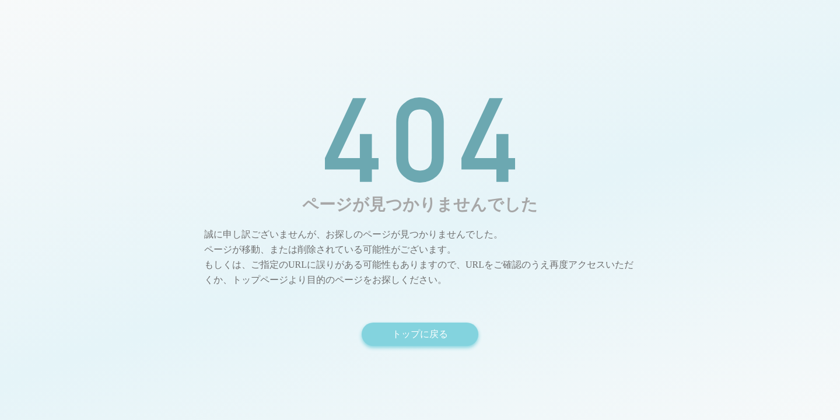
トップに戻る (420, 334)
